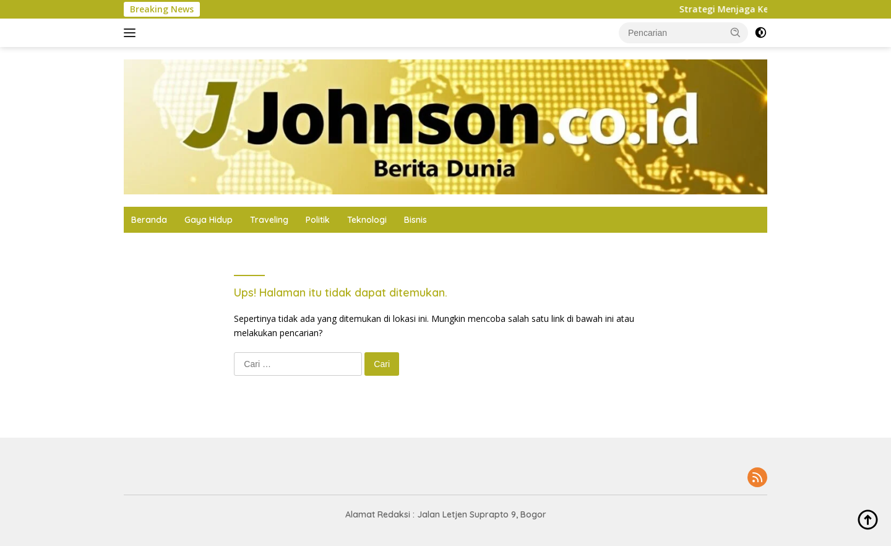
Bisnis (415, 219)
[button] (735, 32)
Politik (318, 219)
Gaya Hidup (208, 219)
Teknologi (367, 219)
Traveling (269, 219)
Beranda (149, 219)
